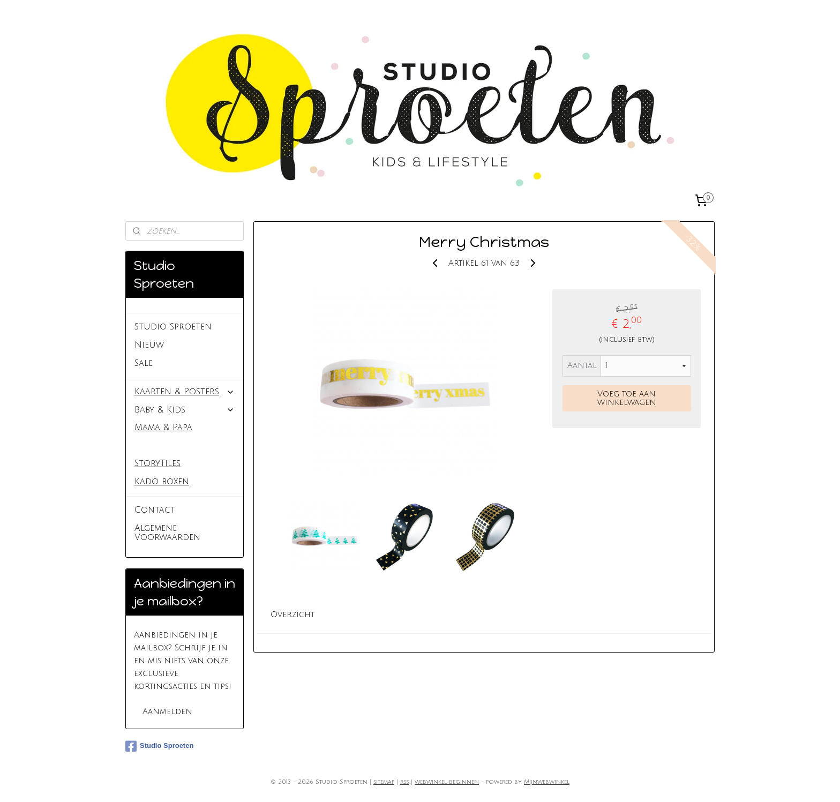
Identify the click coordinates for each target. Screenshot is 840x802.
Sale (143, 363)
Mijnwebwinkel (546, 782)
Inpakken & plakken (178, 446)
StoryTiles (157, 463)
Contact (154, 510)
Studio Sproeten (173, 327)
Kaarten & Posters (184, 391)
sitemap (383, 782)
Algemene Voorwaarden (167, 533)
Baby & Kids (184, 410)
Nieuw (149, 345)
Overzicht (293, 614)
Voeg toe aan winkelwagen (626, 398)
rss (404, 782)
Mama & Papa (163, 427)
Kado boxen (161, 481)
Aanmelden (167, 711)
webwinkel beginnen (447, 782)
